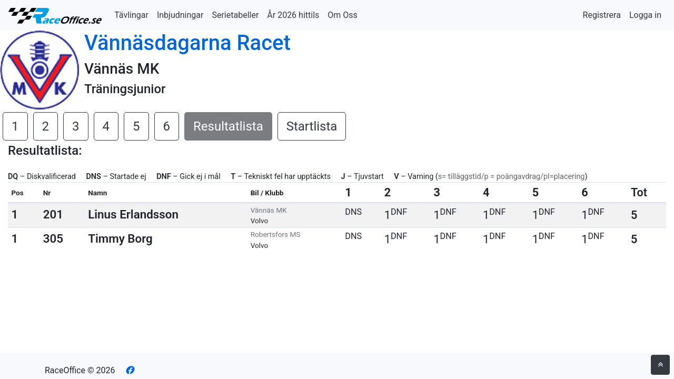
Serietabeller (235, 15)
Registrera (602, 15)
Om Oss (343, 15)
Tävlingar (131, 15)
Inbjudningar (180, 15)
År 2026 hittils (293, 15)
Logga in (645, 15)
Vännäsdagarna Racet (187, 43)
